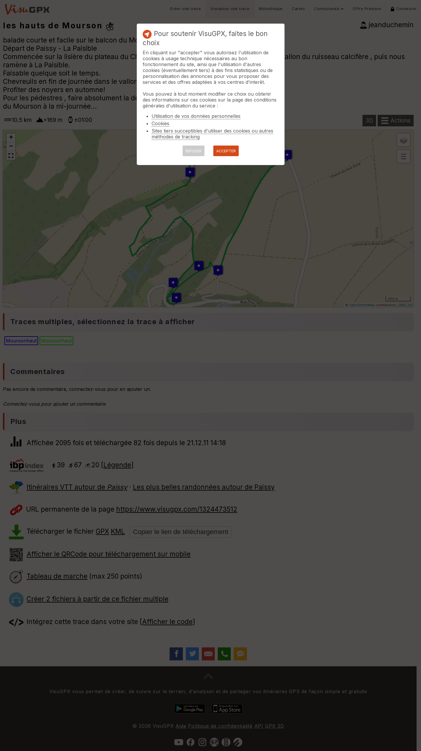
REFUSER (193, 151)
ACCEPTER (226, 151)
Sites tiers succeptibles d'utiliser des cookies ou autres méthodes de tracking (212, 134)
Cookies (160, 123)
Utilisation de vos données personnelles (196, 116)
